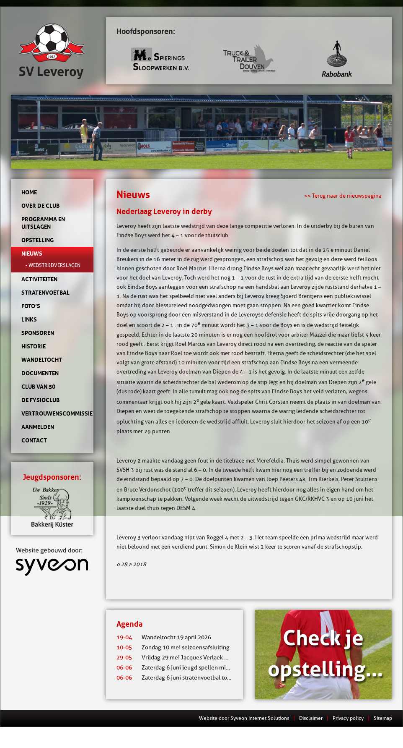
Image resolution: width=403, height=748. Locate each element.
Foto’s (30, 306)
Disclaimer (311, 718)
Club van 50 (38, 386)
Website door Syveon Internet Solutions (244, 718)
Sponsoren (37, 333)
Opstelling (37, 240)
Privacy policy (348, 718)
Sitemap (383, 718)
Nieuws (31, 253)
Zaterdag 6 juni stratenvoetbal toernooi (180, 677)
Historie (33, 346)
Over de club (40, 205)
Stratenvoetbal (45, 292)
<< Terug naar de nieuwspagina (343, 195)
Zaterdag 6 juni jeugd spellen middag (177, 667)
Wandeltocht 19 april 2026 (163, 637)
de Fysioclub (40, 400)
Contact (34, 440)
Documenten (40, 373)
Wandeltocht (41, 360)
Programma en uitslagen (43, 222)
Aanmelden (37, 427)
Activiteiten (39, 279)
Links (29, 319)
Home (29, 192)
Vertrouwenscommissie (52, 413)
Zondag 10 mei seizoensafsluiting (173, 647)
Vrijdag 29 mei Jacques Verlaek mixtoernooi (186, 657)
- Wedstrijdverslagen (53, 265)
